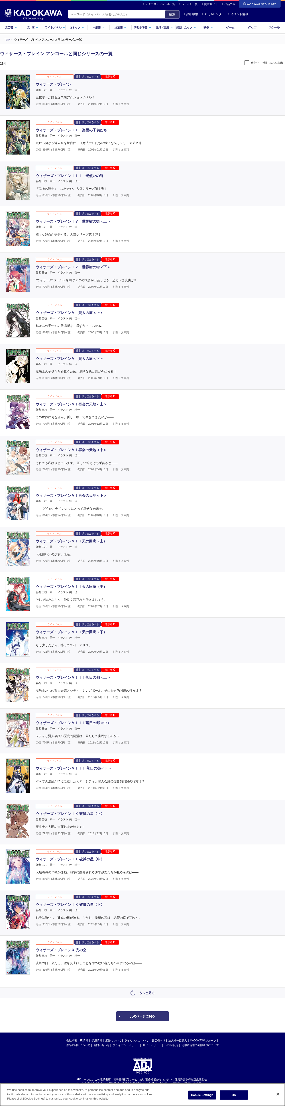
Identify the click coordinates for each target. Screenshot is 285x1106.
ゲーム (230, 27)
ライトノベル (55, 27)
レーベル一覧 (190, 4)
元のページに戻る (142, 1016)
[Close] (278, 1096)
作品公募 (229, 4)
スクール (274, 27)
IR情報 (84, 1040)
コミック (76, 27)
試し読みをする (87, 76)
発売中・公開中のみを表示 (267, 62)
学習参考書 (142, 27)
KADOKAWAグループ (203, 1040)
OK (234, 1096)
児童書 (120, 27)
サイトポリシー (152, 1045)
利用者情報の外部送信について (200, 1045)
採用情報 (97, 1040)
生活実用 (164, 27)
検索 (172, 14)
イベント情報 (238, 14)
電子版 (110, 76)
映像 (208, 27)
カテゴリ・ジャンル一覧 (160, 4)
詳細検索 (190, 14)
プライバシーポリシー (126, 1045)
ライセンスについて (136, 1040)
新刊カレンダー (213, 14)
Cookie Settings (202, 1096)
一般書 (99, 27)
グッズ (252, 27)
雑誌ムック (186, 27)
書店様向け (158, 1040)
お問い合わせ (102, 1045)
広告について (113, 1040)
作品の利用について (78, 1045)
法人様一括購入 (177, 1040)
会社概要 (71, 1040)
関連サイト (211, 4)
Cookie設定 (171, 1045)
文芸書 (11, 27)
